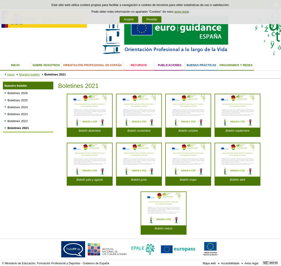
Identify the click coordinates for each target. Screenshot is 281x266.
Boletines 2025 (17, 100)
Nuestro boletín (29, 74)
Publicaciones (170, 65)
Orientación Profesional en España (92, 65)
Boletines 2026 (17, 93)
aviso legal (181, 11)
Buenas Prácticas (201, 65)
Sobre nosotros (46, 65)
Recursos (139, 65)
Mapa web (209, 263)
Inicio (15, 65)
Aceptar (129, 19)
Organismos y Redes (236, 65)
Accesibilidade (230, 263)
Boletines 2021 (18, 128)
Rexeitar (151, 19)
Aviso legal (251, 263)
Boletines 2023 (17, 114)
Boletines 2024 (17, 107)
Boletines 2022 (17, 121)
